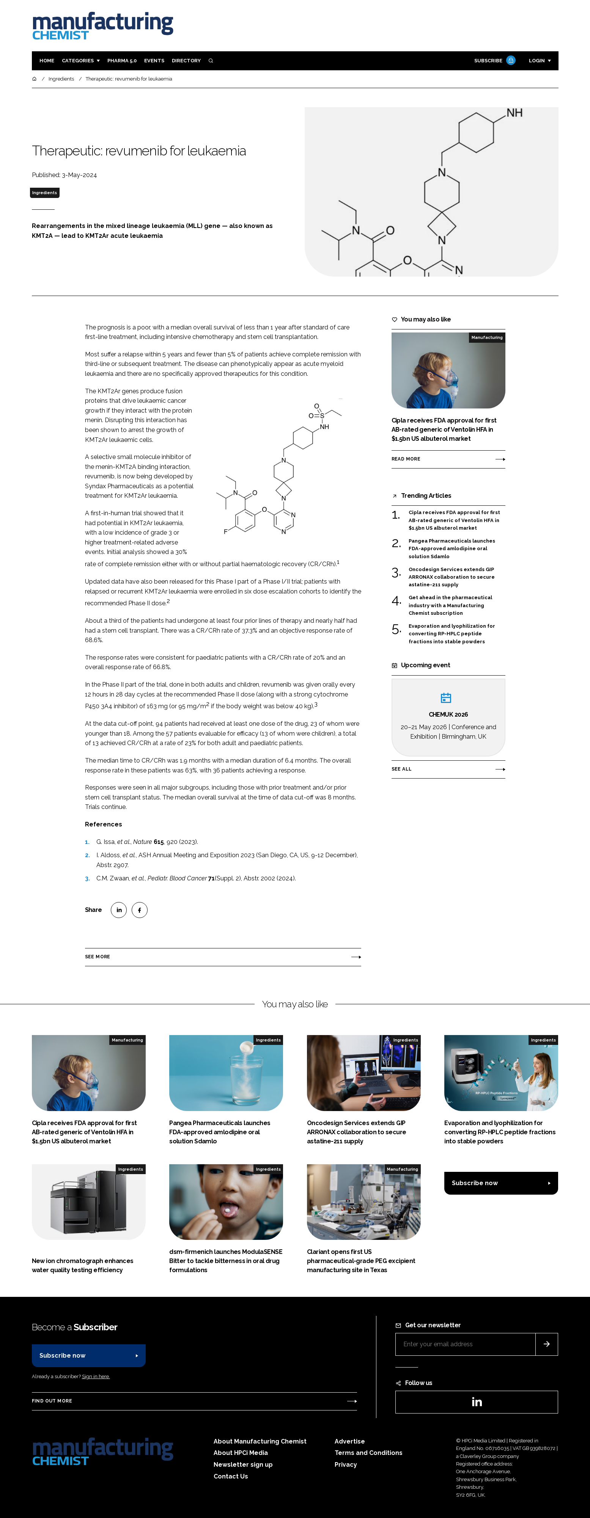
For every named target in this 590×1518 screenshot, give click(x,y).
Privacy (346, 1464)
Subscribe (494, 61)
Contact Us (231, 1476)
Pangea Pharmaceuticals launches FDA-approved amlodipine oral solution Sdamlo (452, 548)
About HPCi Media (241, 1452)
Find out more (52, 1401)
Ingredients (44, 192)
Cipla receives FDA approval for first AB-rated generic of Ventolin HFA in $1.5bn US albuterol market (454, 520)
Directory (186, 60)
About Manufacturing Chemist (260, 1441)
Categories (78, 60)
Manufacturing (487, 337)
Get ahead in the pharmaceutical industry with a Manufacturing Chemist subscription (450, 605)
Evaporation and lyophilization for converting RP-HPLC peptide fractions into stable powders (452, 633)
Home (46, 60)
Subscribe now (475, 1183)
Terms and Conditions (369, 1452)
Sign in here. (96, 1376)
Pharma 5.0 (122, 60)
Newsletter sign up (243, 1464)
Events (154, 60)
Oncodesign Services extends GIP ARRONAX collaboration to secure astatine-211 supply (452, 577)
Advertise (350, 1441)
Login (537, 60)
